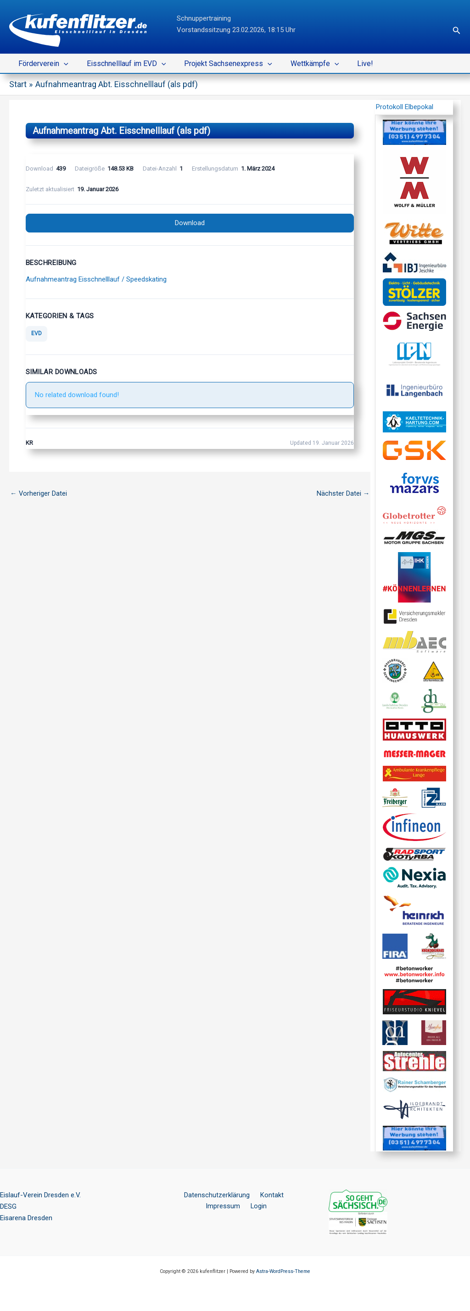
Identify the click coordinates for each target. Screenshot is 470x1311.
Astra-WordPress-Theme (283, 1271)
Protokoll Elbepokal (404, 107)
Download (190, 223)
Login (237, 1206)
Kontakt (249, 1195)
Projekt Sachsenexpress (219, 64)
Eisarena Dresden (26, 1218)
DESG (8, 1206)
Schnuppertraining (204, 18)
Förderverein (42, 64)
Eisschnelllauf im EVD (121, 64)
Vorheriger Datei (38, 494)
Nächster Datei (342, 494)
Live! (349, 63)
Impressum (285, 1195)
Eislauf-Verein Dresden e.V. (40, 1195)
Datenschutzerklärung (197, 1195)
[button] (457, 30)
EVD (36, 334)
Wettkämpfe (302, 64)
